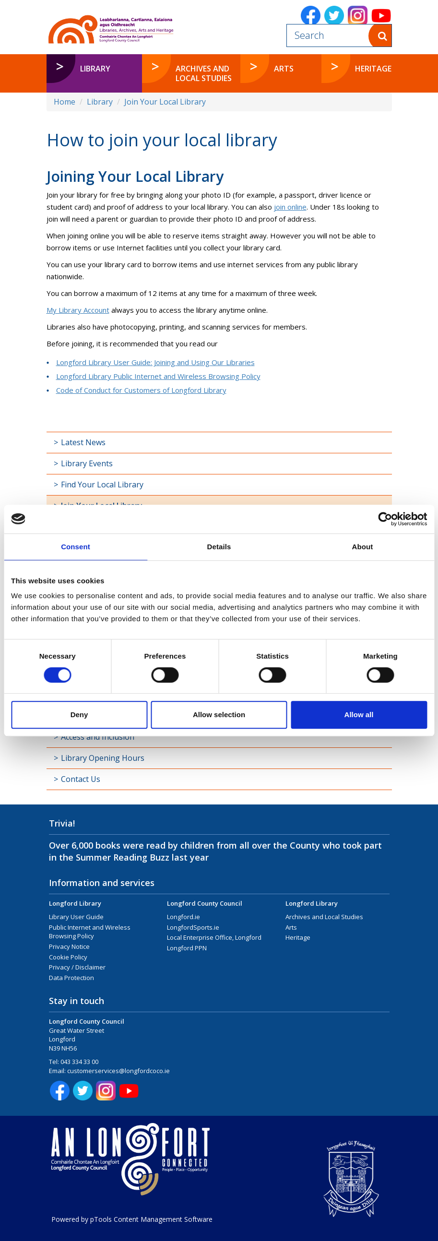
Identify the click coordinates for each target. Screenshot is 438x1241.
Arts (291, 927)
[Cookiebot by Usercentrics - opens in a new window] (385, 519)
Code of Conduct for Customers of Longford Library (141, 390)
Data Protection (71, 977)
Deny (79, 714)
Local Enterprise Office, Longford (214, 937)
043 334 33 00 (79, 1061)
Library (100, 101)
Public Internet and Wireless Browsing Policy (89, 932)
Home (64, 101)
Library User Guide (76, 916)
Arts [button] (284, 68)
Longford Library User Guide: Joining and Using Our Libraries (155, 362)
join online (290, 207)
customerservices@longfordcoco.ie (118, 1070)
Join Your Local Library (165, 101)
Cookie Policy (68, 957)
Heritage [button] (373, 68)
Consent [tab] (75, 547)
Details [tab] (219, 547)
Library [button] (95, 68)
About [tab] (362, 547)
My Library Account (78, 310)
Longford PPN (187, 948)
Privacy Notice (69, 946)
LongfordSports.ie (193, 927)
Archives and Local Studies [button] (204, 73)
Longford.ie (183, 916)
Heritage (297, 937)
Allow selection (219, 714)
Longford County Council (204, 903)
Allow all (359, 714)
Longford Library (75, 903)
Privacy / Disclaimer (77, 967)
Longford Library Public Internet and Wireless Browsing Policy (158, 376)
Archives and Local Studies (324, 916)
